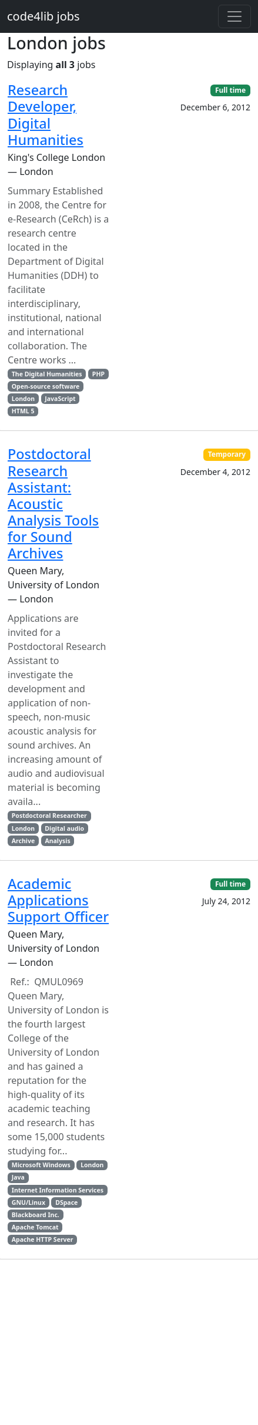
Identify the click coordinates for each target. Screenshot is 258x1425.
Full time (230, 90)
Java (18, 1177)
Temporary (227, 454)
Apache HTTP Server (42, 1239)
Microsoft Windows (41, 1165)
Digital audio (64, 828)
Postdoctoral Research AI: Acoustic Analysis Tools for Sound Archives (53, 503)
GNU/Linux (28, 1202)
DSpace (66, 1202)
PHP (98, 374)
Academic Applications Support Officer (58, 900)
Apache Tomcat (35, 1227)
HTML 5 (23, 411)
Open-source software (45, 386)
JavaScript (60, 399)
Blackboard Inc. (35, 1215)
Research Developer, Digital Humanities (45, 114)
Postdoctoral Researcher (49, 815)
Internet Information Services (57, 1190)
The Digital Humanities (47, 374)
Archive (23, 841)
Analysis (57, 841)
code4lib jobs (43, 16)
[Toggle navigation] (234, 16)
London (23, 399)
